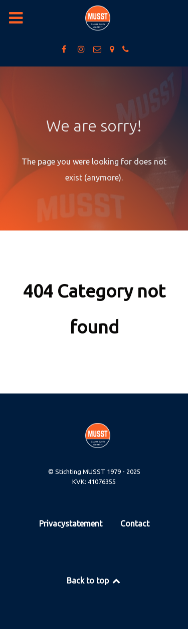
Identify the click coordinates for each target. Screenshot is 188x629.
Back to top (94, 580)
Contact (134, 523)
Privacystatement (70, 523)
